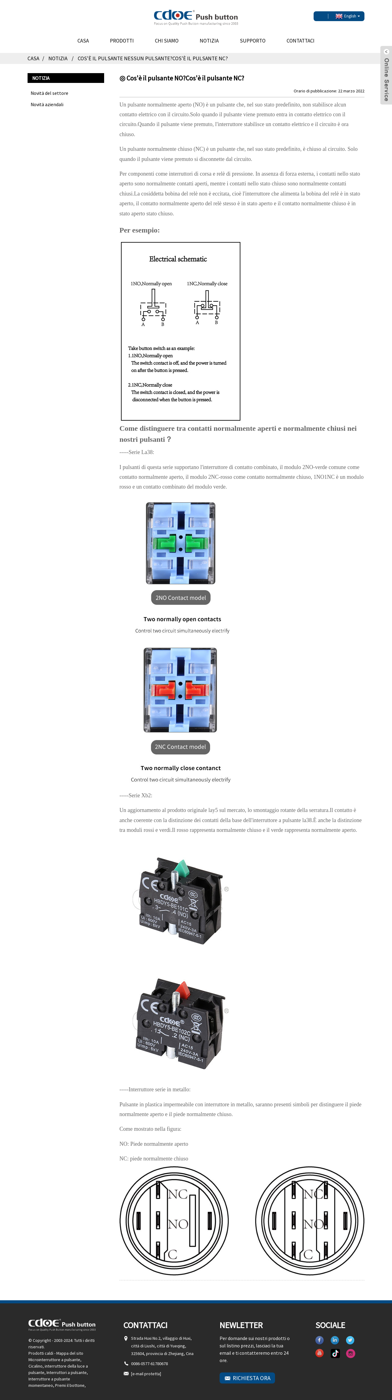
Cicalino (35, 1362)
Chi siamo (167, 37)
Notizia (209, 37)
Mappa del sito (69, 1349)
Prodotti (122, 37)
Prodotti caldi (40, 1349)
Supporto (253, 37)
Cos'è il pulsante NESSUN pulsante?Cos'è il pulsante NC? (155, 54)
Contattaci (301, 37)
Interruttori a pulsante (67, 1368)
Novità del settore (49, 89)
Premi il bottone (70, 1381)
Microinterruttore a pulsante (54, 1355)
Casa (83, 37)
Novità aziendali (47, 100)
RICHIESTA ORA (251, 1374)
